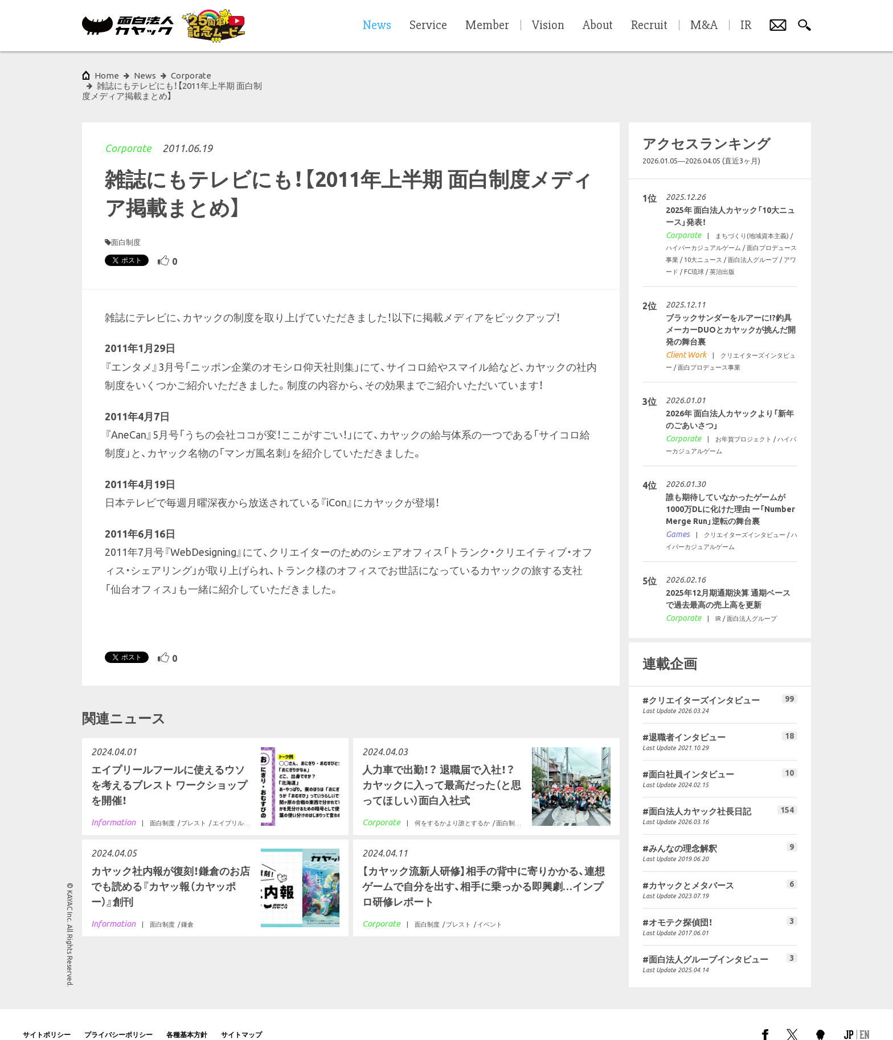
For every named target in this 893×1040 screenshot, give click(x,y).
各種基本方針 (186, 1014)
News (145, 75)
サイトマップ (241, 1014)
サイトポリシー (47, 1014)
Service (428, 25)
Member (487, 25)
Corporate (128, 127)
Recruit (649, 25)
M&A (704, 25)
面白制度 (126, 222)
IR (745, 25)
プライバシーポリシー (118, 1014)
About (598, 25)
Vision (548, 25)
